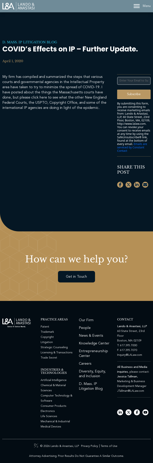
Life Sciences (49, 416)
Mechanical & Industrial (55, 421)
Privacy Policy (89, 446)
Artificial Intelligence (54, 380)
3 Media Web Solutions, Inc (36, 446)
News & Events (91, 335)
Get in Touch (76, 276)
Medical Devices (51, 426)
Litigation (47, 342)
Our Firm (86, 320)
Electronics (48, 411)
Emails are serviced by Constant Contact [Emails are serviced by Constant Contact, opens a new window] (132, 147)
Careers (85, 363)
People (85, 328)
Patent (45, 326)
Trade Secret (49, 357)
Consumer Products (53, 406)
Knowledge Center (94, 343)
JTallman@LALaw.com (130, 391)
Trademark (47, 332)
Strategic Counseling (54, 347)
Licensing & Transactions (57, 352)
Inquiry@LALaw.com (129, 355)
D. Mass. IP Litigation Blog (29, 42)
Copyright (47, 337)
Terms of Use (109, 446)
